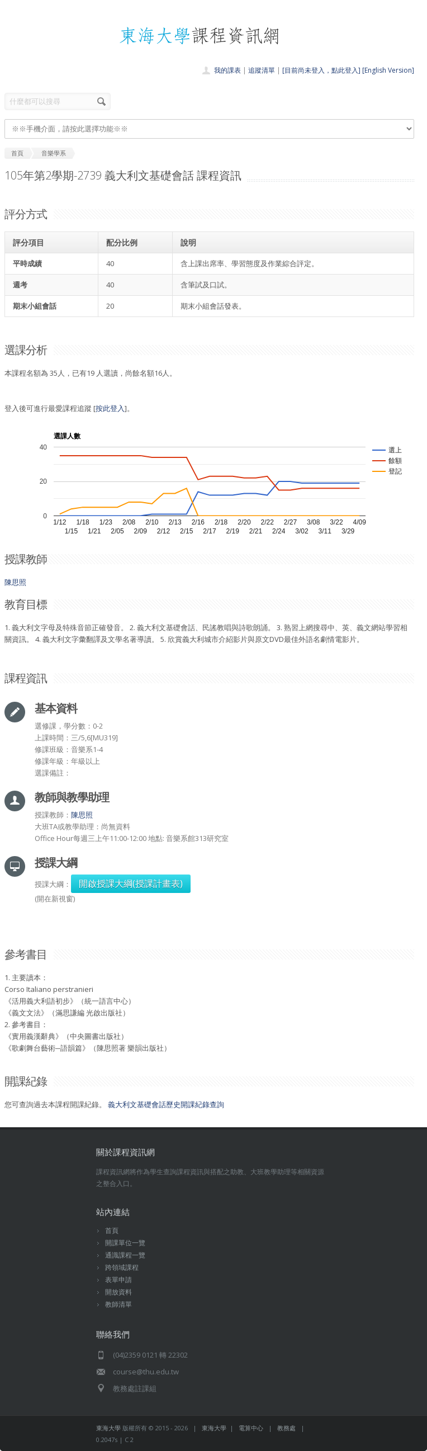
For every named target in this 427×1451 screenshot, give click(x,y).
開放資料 (118, 1292)
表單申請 (118, 1279)
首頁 (111, 1230)
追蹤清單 (261, 70)
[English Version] (388, 70)
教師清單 (118, 1304)
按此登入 (110, 408)
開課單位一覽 (125, 1242)
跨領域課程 (122, 1267)
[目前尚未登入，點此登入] (321, 70)
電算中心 (251, 1428)
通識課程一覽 (125, 1255)
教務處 (286, 1428)
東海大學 (108, 1428)
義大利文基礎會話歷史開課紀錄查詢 (166, 1104)
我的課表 (227, 70)
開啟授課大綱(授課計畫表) (131, 883)
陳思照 (15, 582)
